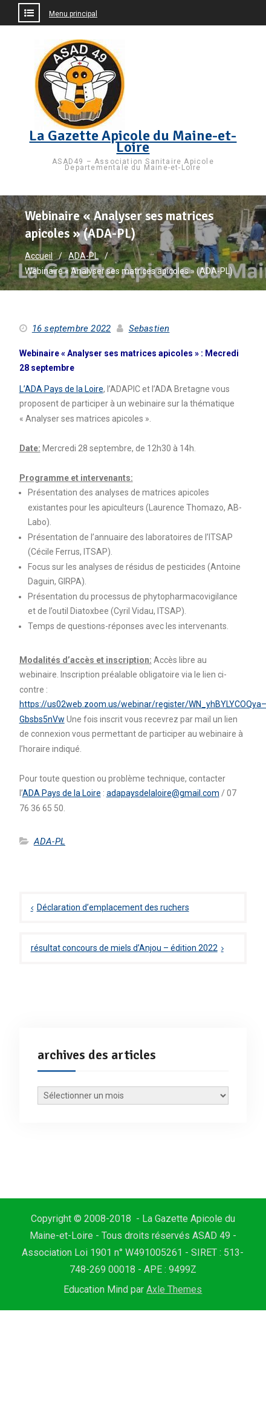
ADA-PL (49, 841)
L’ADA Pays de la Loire (61, 389)
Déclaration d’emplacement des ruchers (113, 907)
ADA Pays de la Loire (61, 793)
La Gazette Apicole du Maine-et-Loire (132, 141)
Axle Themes (174, 1289)
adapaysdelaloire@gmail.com (162, 793)
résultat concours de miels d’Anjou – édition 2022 (124, 948)
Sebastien (149, 328)
